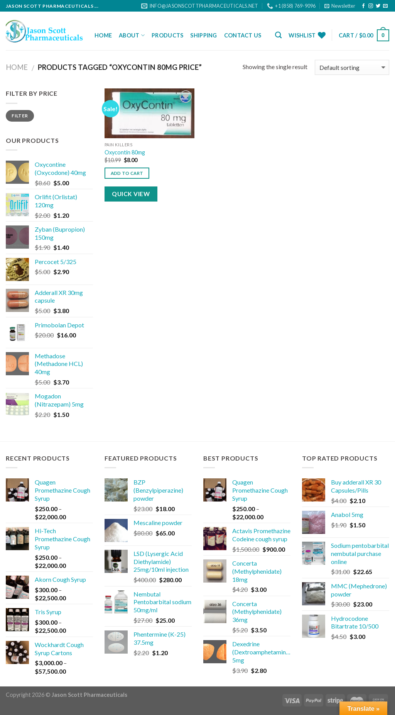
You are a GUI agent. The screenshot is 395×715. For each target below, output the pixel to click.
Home (103, 35)
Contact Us (243, 35)
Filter (20, 116)
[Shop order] (352, 67)
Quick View (131, 193)
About (132, 35)
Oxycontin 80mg (125, 152)
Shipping (203, 35)
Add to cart (127, 173)
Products (167, 35)
